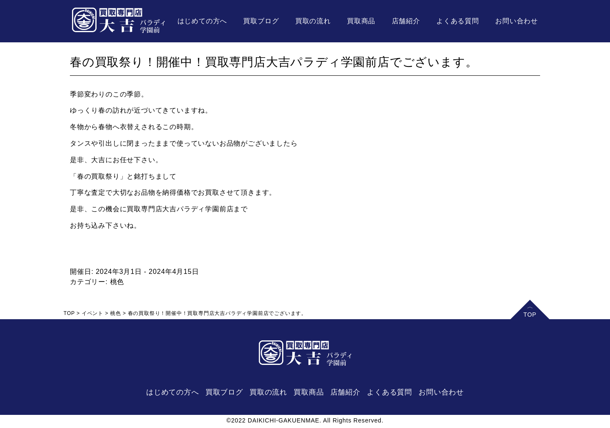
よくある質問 (457, 21)
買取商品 (361, 21)
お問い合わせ (516, 21)
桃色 (117, 281)
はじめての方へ (202, 21)
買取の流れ (313, 21)
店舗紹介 (406, 21)
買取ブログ (261, 21)
